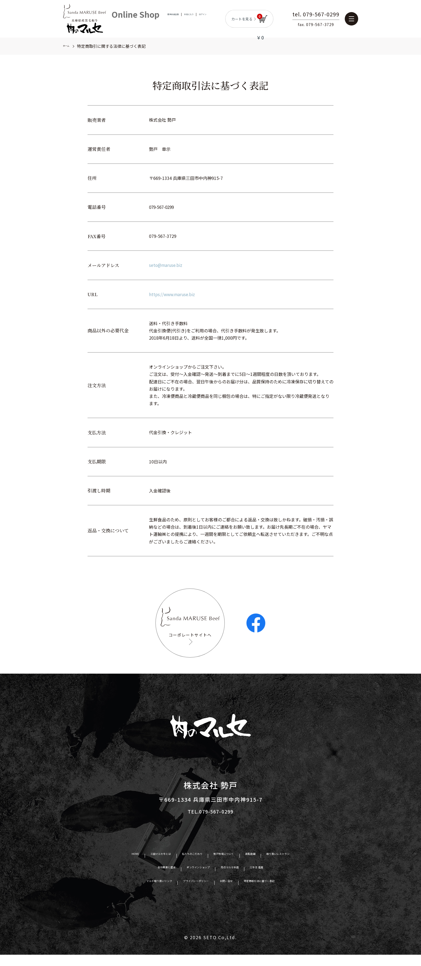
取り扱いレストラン (308, 865)
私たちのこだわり (182, 865)
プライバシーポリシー (189, 893)
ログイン (209, 18)
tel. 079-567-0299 (325, 15)
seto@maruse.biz (166, 265)
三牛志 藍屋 (279, 879)
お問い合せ (234, 893)
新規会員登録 (166, 18)
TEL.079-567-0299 (210, 822)
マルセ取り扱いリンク (132, 893)
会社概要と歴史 (145, 879)
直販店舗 (268, 865)
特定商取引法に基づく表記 (284, 893)
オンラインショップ (192, 879)
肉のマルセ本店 (240, 879)
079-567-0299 (162, 207)
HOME (98, 865)
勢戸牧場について (229, 865)
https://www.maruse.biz (173, 294)
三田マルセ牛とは (134, 865)
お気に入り (190, 18)
